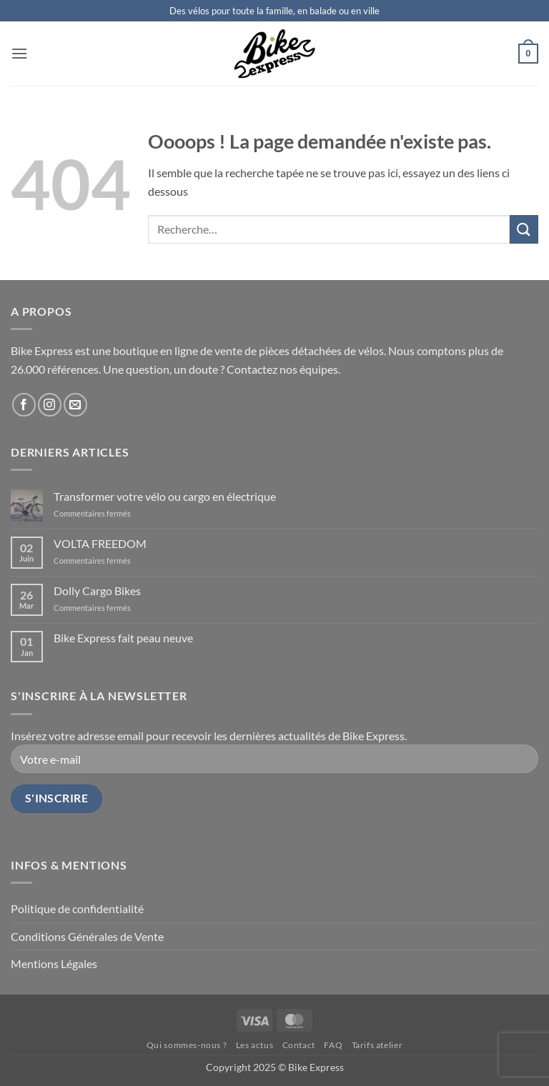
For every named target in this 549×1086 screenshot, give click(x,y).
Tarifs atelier (377, 1045)
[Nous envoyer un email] (75, 405)
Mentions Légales (54, 963)
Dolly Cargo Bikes (97, 590)
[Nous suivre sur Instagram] (49, 405)
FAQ (333, 1045)
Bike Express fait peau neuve (123, 637)
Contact (298, 1045)
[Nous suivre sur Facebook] (24, 405)
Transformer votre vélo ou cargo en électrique (165, 496)
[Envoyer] (524, 229)
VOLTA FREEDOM (100, 543)
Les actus (255, 1045)
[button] (19, 53)
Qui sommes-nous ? (187, 1045)
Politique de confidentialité (77, 908)
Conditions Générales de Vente (87, 936)
